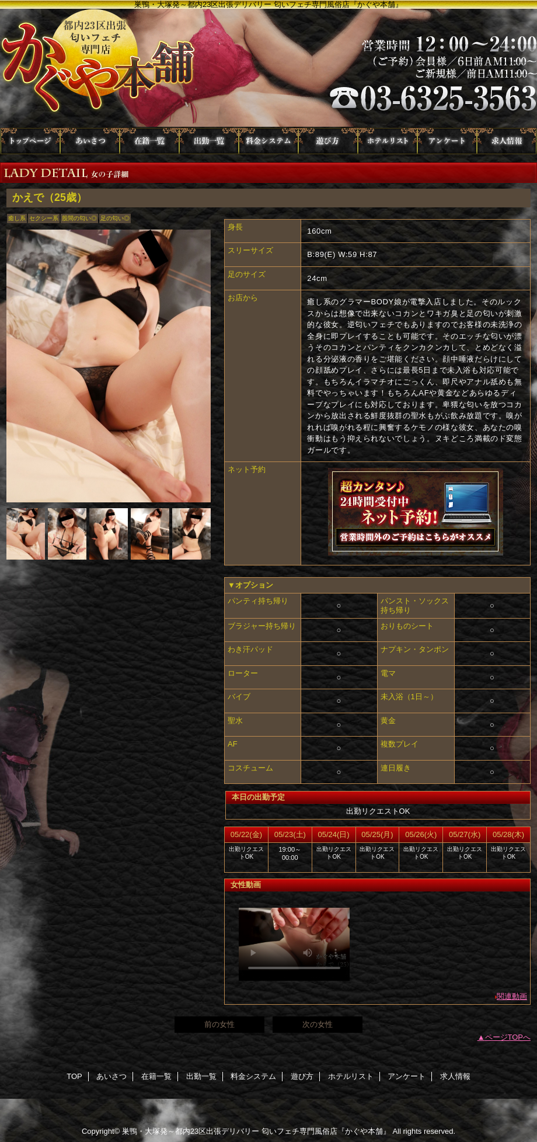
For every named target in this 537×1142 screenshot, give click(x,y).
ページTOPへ (508, 1037)
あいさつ (90, 141)
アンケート (447, 141)
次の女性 (317, 1024)
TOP (30, 141)
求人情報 (506, 141)
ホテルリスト (387, 141)
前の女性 (219, 1024)
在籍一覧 (149, 141)
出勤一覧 (209, 141)
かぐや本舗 (268, 68)
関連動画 (512, 996)
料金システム (268, 141)
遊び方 (328, 141)
